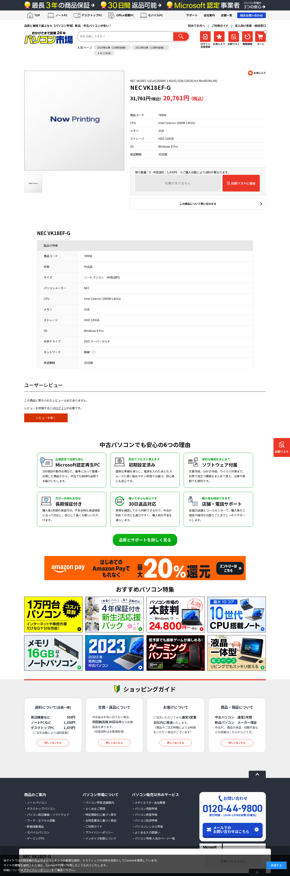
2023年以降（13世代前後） (150, 47)
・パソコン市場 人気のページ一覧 (153, 838)
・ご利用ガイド (92, 826)
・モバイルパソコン (37, 832)
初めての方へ (196, 26)
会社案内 (209, 15)
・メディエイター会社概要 (148, 802)
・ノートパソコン (35, 802)
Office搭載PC (125, 15)
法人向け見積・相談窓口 (250, 26)
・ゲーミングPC (34, 838)
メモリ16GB (104, 53)
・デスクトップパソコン (39, 809)
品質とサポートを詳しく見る (145, 540)
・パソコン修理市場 (144, 815)
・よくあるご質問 (94, 809)
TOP (37, 15)
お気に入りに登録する (257, 73)
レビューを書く (46, 418)
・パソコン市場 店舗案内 (98, 802)
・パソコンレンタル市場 (147, 826)
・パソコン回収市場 (144, 820)
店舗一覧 (226, 15)
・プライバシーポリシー (98, 832)
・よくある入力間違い (146, 832)
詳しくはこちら (53, 742)
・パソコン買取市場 (144, 809)
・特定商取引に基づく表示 (99, 815)
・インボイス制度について (99, 838)
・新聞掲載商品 (34, 826)
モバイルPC (155, 15)
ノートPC (61, 15)
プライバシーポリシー (37, 870)
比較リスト (282, 452)
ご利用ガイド (219, 26)
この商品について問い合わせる (198, 204)
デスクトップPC (92, 15)
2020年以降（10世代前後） (112, 47)
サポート (192, 15)
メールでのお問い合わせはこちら (231, 829)
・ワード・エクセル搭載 (39, 820)
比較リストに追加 (243, 183)
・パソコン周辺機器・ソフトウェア (46, 815)
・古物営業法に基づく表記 (99, 820)
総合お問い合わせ (251, 15)
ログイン (60, 408)
